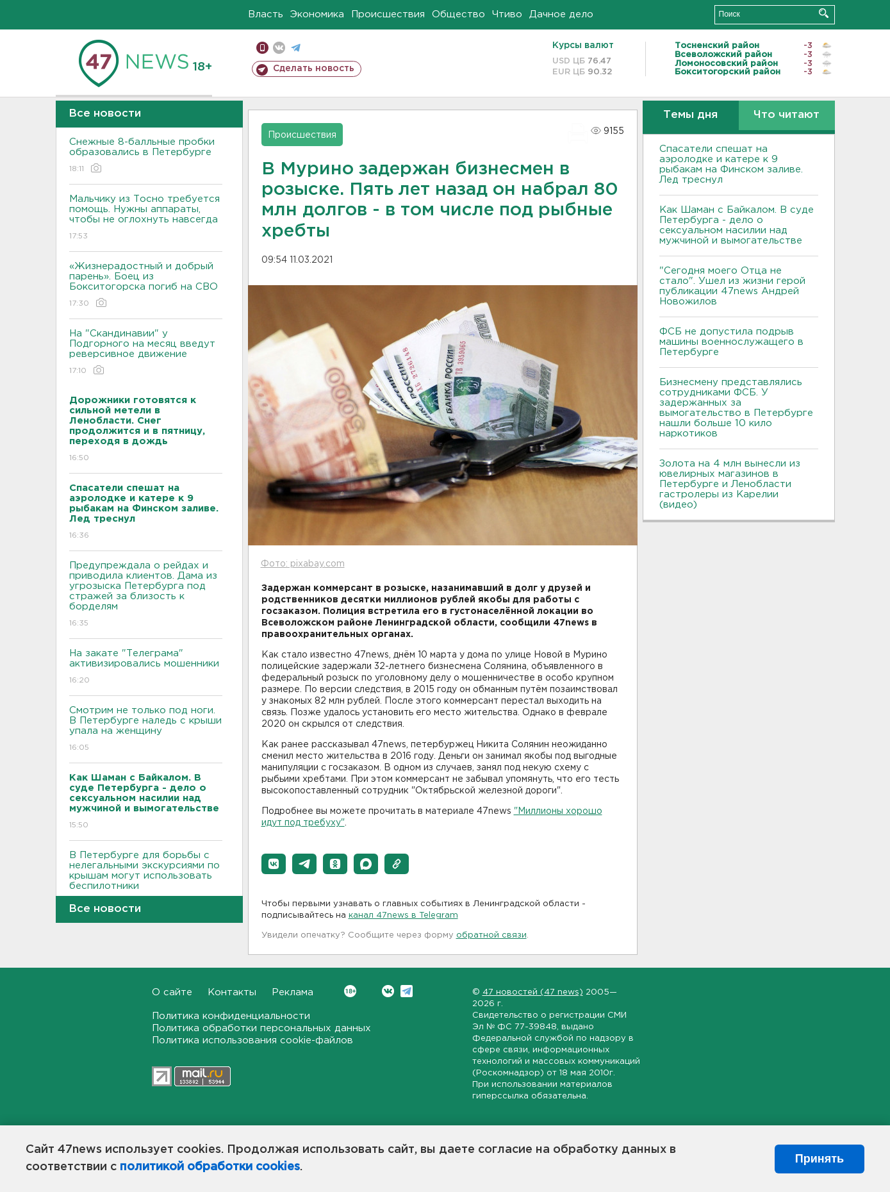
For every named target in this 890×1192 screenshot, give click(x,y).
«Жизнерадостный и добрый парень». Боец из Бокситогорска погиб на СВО (145, 285)
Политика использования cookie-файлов (252, 1040)
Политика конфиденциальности (231, 1016)
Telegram (406, 991)
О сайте (172, 992)
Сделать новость (313, 68)
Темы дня (690, 115)
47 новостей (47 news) (532, 992)
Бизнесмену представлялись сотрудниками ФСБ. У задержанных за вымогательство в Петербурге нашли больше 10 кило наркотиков (736, 408)
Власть (265, 14)
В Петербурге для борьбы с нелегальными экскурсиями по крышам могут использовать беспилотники (145, 879)
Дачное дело (561, 14)
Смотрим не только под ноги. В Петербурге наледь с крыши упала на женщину (145, 729)
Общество (458, 14)
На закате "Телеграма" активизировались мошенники (145, 667)
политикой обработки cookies (210, 1167)
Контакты (232, 992)
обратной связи (491, 935)
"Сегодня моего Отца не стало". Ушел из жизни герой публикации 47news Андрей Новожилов (732, 286)
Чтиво (507, 14)
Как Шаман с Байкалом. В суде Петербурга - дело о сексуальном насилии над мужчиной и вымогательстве (736, 225)
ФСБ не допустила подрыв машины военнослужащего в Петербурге (731, 341)
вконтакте (279, 48)
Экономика (317, 14)
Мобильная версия (262, 48)
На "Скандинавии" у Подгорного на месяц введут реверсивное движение (145, 352)
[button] (273, 864)
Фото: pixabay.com (303, 564)
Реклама (292, 992)
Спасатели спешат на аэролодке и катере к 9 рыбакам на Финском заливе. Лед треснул (731, 164)
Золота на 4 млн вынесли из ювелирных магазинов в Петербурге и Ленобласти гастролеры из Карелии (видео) (729, 484)
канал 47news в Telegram (403, 915)
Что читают (787, 115)
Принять (819, 1158)
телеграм (296, 48)
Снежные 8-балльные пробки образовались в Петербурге (145, 156)
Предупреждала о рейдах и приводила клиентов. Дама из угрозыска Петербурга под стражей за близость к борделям (145, 595)
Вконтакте (350, 991)
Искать (823, 13)
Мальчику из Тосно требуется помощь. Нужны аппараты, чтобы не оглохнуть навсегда (145, 218)
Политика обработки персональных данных (261, 1028)
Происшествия (388, 14)
